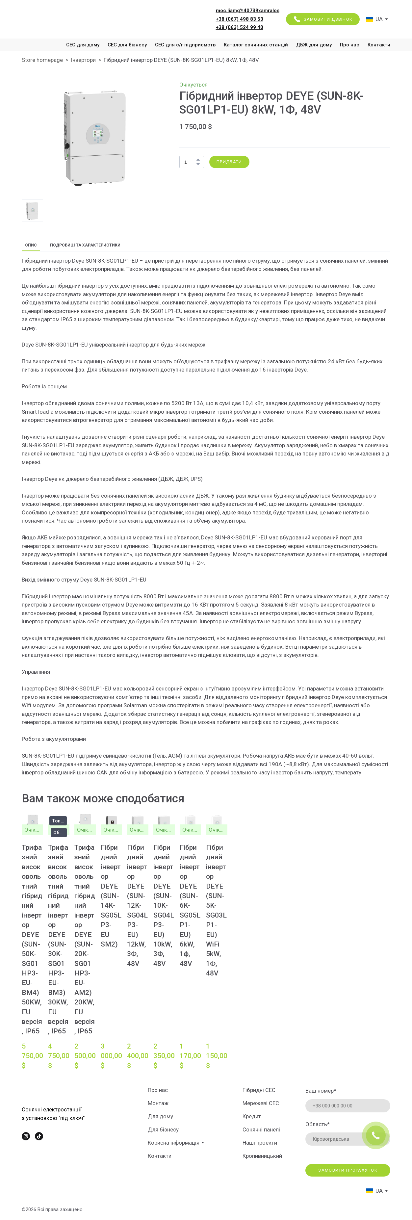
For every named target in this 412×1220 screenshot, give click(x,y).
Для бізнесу (163, 1129)
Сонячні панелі (261, 1129)
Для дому (160, 1116)
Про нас (349, 45)
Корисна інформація (173, 1142)
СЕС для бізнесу (127, 45)
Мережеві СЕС (261, 1103)
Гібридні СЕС (259, 1090)
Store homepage (42, 60)
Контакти (379, 45)
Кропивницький (262, 1156)
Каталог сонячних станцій (256, 45)
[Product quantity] (190, 162)
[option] (374, 19)
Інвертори (83, 60)
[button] (323, 19)
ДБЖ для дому (314, 45)
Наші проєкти (260, 1142)
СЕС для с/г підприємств (185, 45)
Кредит (252, 1116)
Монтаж (158, 1103)
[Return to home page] (67, 19)
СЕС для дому (82, 45)
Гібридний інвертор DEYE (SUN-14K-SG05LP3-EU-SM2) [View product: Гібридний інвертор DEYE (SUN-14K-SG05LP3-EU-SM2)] (111, 896)
